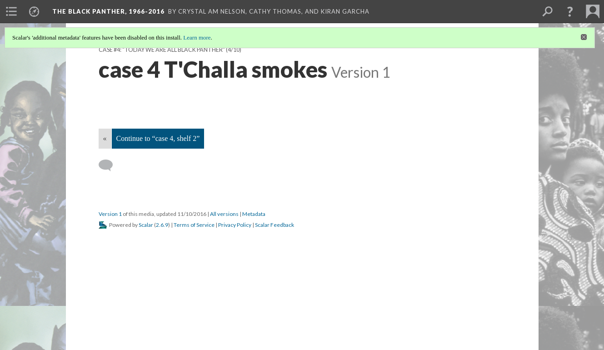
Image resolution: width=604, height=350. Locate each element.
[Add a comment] (110, 165)
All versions (224, 213)
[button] (570, 11)
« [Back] (105, 138)
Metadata (253, 213)
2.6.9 (162, 224)
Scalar (146, 224)
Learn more (196, 37)
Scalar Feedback (274, 224)
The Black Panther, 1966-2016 (108, 11)
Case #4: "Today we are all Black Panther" (162, 49)
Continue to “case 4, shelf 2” (158, 138)
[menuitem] (11, 11)
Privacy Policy (234, 224)
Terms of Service (194, 224)
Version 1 (110, 213)
